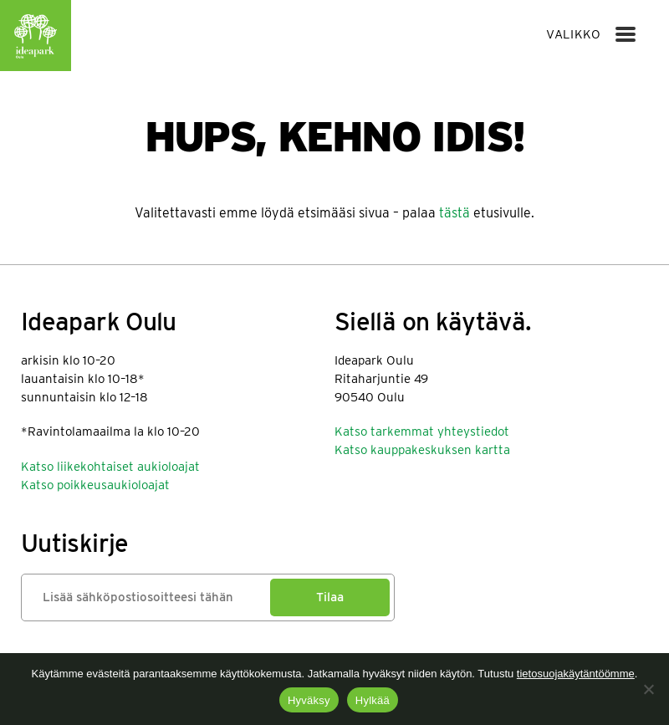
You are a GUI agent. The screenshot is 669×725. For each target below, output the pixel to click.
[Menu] (625, 34)
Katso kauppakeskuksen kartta (422, 449)
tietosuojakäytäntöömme (576, 673)
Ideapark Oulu (35, 35)
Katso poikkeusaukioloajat (95, 485)
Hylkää (372, 700)
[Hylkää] (648, 689)
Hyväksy (309, 700)
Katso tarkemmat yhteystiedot (421, 431)
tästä (454, 213)
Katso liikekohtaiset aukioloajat (110, 466)
